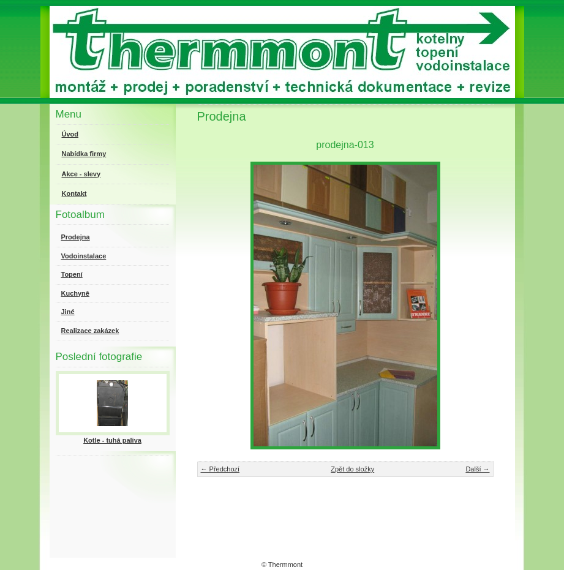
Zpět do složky (352, 469)
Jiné (68, 311)
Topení (72, 274)
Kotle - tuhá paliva (112, 440)
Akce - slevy (81, 174)
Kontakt (74, 193)
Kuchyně (75, 293)
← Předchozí (220, 469)
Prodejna (75, 237)
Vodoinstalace (84, 256)
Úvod (70, 134)
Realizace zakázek (90, 330)
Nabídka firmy (84, 153)
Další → (477, 469)
